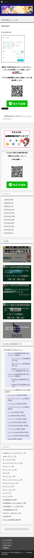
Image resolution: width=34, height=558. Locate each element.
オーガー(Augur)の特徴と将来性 (18, 432)
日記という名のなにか (11, 513)
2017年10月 (8, 216)
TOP (10, 20)
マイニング (8, 486)
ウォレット (8, 466)
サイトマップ (7, 542)
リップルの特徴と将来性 (16, 412)
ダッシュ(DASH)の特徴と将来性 (18, 435)
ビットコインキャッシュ (12, 479)
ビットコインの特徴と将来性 (17, 395)
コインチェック (9, 469)
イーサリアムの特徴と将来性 (17, 403)
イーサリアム (8, 459)
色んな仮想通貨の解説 (11, 520)
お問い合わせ (7, 545)
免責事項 (6, 548)
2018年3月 (7, 203)
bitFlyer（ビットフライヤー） (13, 453)
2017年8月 (7, 223)
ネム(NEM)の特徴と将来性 (16, 415)
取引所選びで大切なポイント (13, 350)
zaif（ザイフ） (9, 456)
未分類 (6, 516)
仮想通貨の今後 (9, 500)
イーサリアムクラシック (12, 463)
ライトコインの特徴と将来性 (17, 419)
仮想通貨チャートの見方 (12, 506)
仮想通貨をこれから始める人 (13, 503)
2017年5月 (7, 233)
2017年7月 (7, 226)
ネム (5, 473)
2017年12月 (8, 209)
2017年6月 (7, 229)
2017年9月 (7, 219)
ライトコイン (8, 490)
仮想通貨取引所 (9, 510)
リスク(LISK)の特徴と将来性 (17, 422)
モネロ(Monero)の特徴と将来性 (18, 425)
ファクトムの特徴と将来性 (16, 429)
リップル (7, 496)
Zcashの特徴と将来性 (15, 439)
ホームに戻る (7, 540)
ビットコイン (8, 476)
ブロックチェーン (10, 483)
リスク (6, 493)
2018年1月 (7, 206)
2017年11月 (8, 213)
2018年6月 (7, 199)
